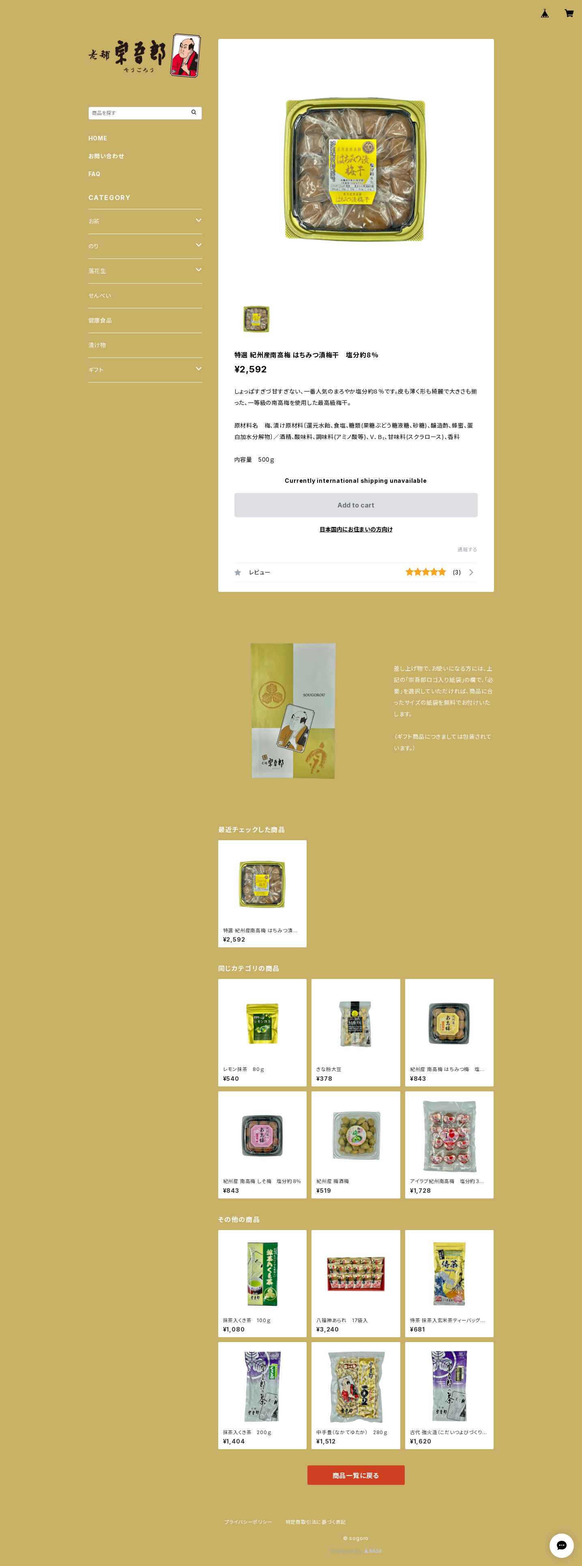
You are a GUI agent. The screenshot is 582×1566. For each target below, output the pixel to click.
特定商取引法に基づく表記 (316, 1522)
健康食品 (100, 320)
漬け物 (97, 345)
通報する (467, 549)
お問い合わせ (106, 156)
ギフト (96, 369)
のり (93, 246)
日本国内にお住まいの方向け (356, 529)
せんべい (99, 295)
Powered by (356, 1551)
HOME (97, 138)
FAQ (94, 173)
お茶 (94, 221)
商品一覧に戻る (356, 1475)
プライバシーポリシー (249, 1522)
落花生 (97, 270)
